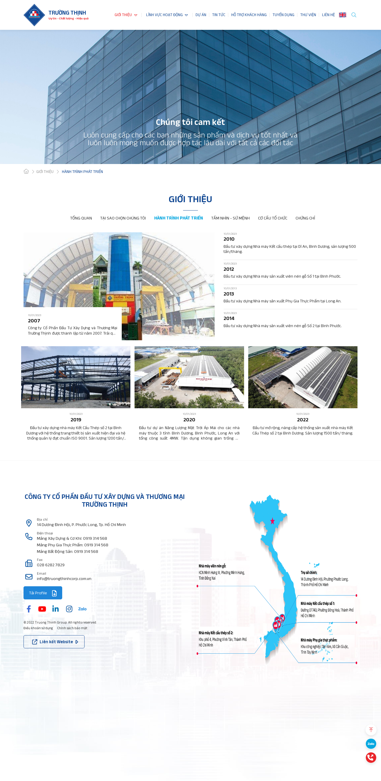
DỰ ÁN (201, 15)
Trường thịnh (67, 12)
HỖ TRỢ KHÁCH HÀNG (249, 15)
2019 (76, 420)
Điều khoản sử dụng (38, 628)
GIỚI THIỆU (123, 15)
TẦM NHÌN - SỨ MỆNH (230, 218)
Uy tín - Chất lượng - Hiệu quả (68, 18)
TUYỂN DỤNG (283, 15)
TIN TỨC (218, 15)
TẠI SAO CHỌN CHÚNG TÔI (123, 218)
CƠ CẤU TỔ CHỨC (272, 218)
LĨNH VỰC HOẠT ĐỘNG (164, 15)
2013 (229, 294)
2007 (34, 321)
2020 (189, 420)
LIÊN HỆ (328, 15)
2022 (302, 420)
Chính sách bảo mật (72, 628)
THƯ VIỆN (308, 15)
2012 (229, 269)
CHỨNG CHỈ (305, 218)
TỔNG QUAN (81, 218)
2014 (229, 318)
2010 (229, 239)
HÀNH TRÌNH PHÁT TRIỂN (178, 218)
